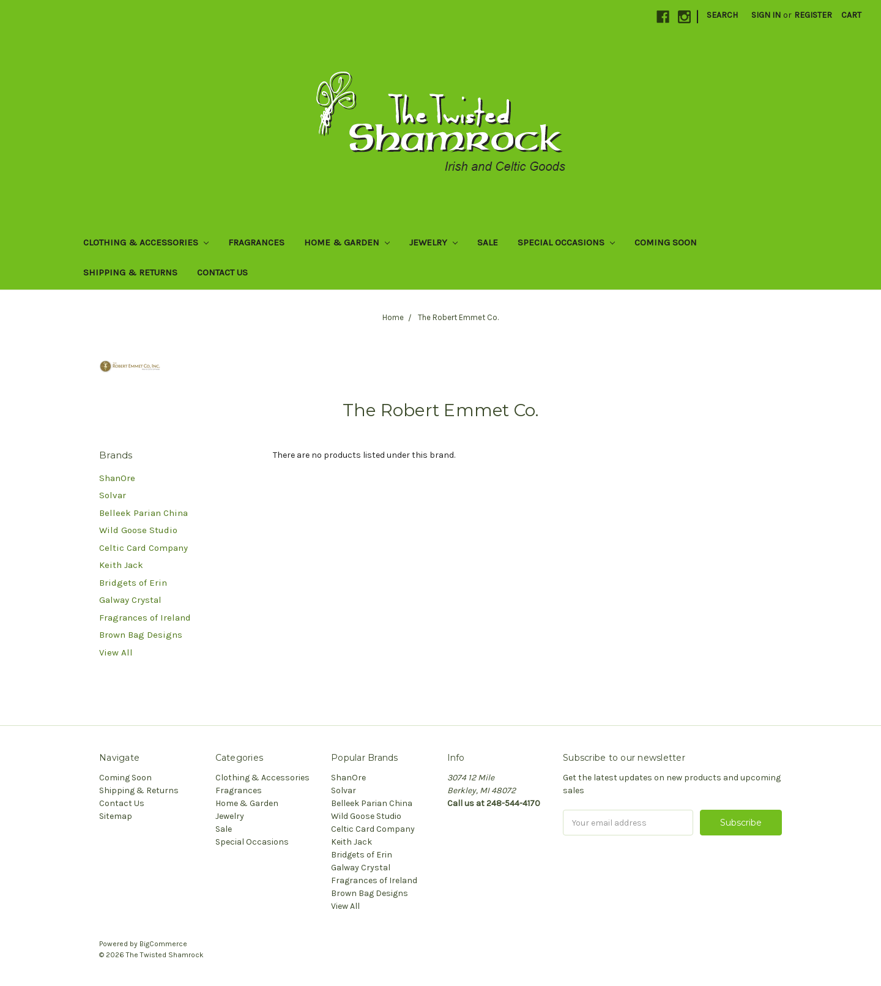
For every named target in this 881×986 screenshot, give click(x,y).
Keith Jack (121, 564)
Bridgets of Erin (133, 582)
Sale (487, 242)
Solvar (112, 495)
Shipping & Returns (130, 272)
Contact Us (222, 272)
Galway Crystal (130, 599)
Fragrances (256, 242)
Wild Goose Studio (138, 530)
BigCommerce (163, 943)
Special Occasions (566, 242)
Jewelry (433, 242)
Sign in (766, 15)
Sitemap (115, 816)
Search (722, 15)
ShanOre (117, 478)
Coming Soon (665, 242)
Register (813, 15)
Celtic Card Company (143, 547)
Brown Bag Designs (140, 634)
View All (116, 652)
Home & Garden (347, 242)
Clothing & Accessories (146, 242)
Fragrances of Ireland (145, 617)
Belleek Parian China (143, 512)
